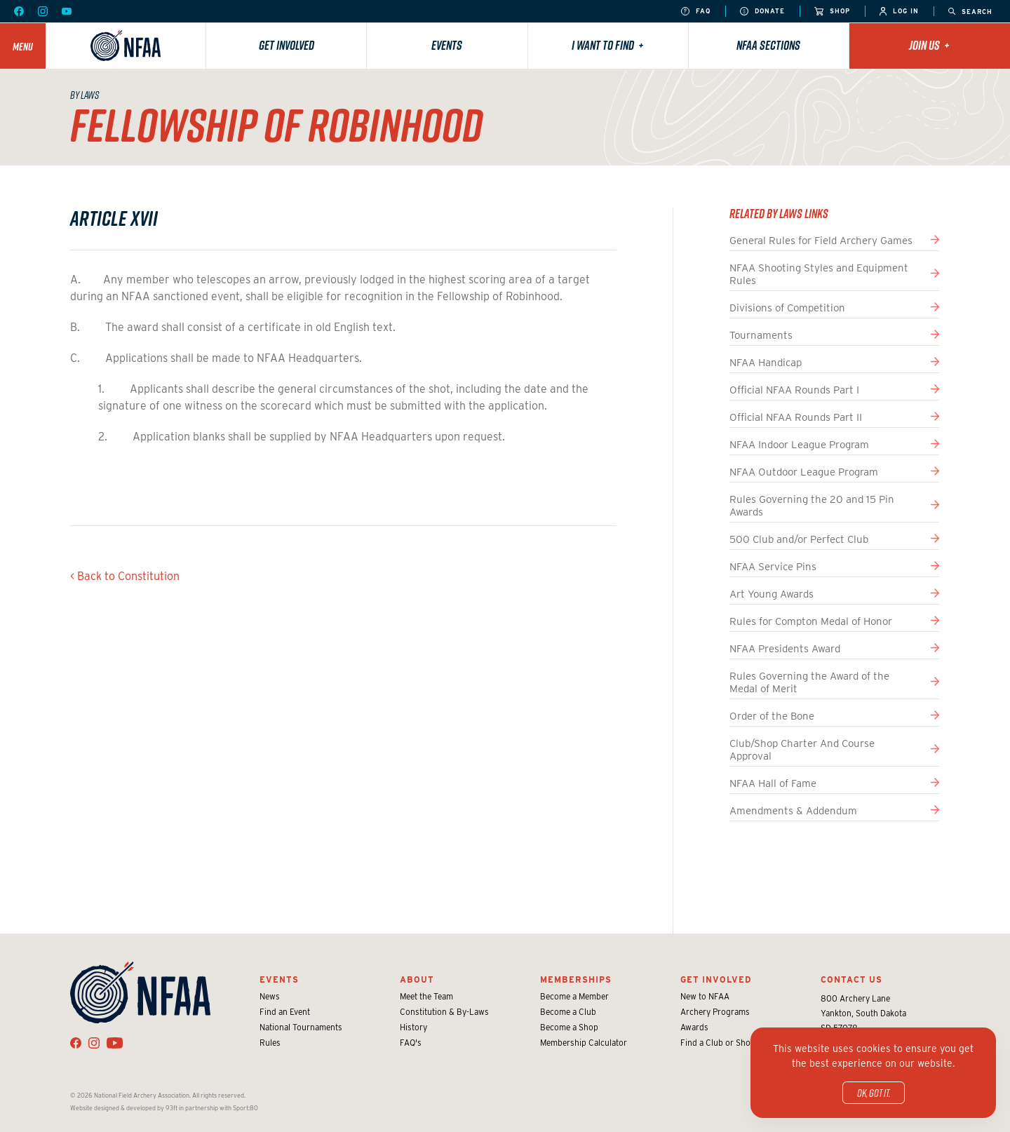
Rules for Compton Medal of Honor (810, 621)
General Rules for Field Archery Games (821, 240)
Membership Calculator (583, 1042)
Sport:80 (245, 1108)
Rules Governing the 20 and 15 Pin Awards (811, 505)
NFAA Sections (768, 45)
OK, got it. (873, 1093)
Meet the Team (426, 996)
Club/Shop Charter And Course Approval (802, 749)
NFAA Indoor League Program (799, 444)
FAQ (696, 11)
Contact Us (851, 979)
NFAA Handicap (765, 362)
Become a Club (568, 1011)
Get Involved (286, 45)
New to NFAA (704, 996)
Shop (832, 11)
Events (446, 45)
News (270, 996)
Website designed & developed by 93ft (123, 1108)
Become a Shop (569, 1027)
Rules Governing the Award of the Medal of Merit (809, 682)
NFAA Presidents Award (784, 648)
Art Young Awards (771, 594)
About (417, 979)
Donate (762, 11)
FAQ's (411, 1042)
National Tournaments (301, 1027)
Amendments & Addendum (793, 810)
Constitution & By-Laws (444, 1011)
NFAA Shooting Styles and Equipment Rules (818, 274)
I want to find (608, 45)
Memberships (576, 979)
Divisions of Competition (787, 308)
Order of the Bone (771, 716)
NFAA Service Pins (772, 566)
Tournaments (761, 335)
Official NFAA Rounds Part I (794, 390)
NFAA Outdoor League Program (803, 472)
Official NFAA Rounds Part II (795, 417)
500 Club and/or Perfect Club (798, 539)
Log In (899, 11)
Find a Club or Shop (717, 1042)
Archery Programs (715, 1011)
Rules (270, 1042)
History (413, 1027)
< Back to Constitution (125, 576)
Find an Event (285, 1011)
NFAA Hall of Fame (772, 783)
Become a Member (574, 996)
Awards (694, 1027)
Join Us (929, 45)
